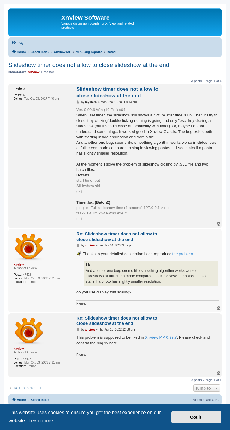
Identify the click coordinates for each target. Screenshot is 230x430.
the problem (182, 254)
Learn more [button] (40, 420)
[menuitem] (17, 42)
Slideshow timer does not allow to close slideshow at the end (88, 65)
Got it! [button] (196, 417)
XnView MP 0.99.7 (161, 337)
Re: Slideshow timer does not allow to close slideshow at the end (116, 236)
